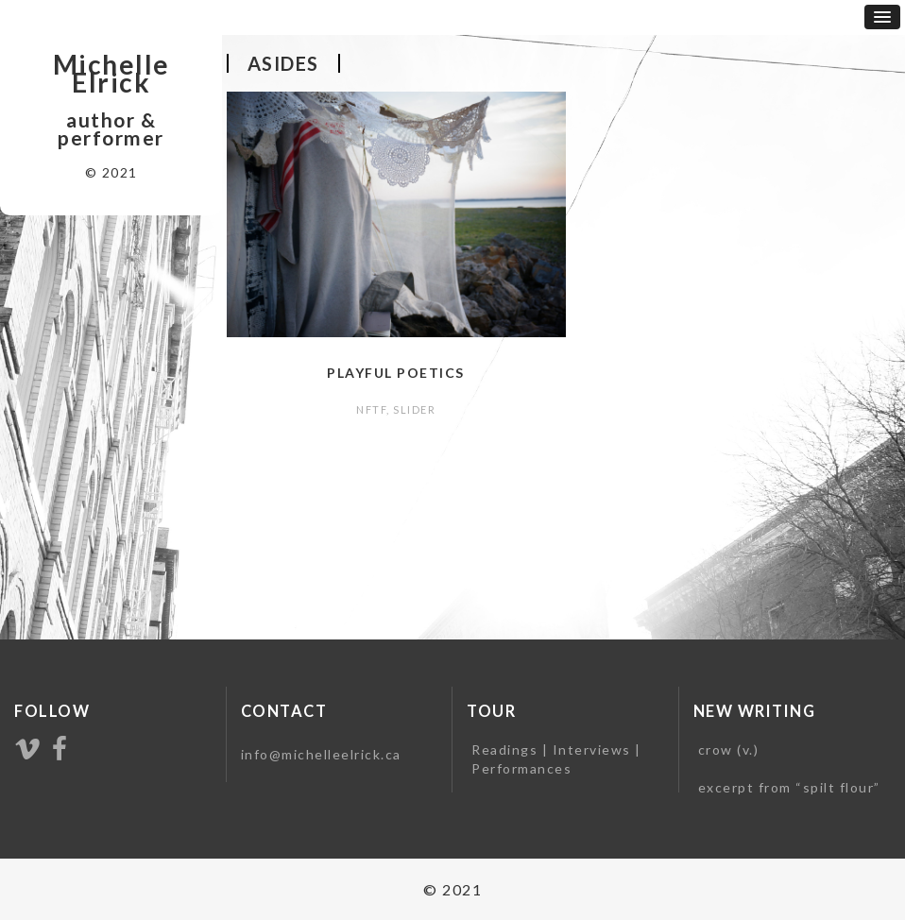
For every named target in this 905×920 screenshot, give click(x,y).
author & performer (111, 129)
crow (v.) (729, 749)
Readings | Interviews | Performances (556, 758)
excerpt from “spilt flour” (789, 787)
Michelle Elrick (111, 73)
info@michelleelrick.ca (321, 754)
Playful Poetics (396, 373)
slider (414, 409)
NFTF (371, 409)
